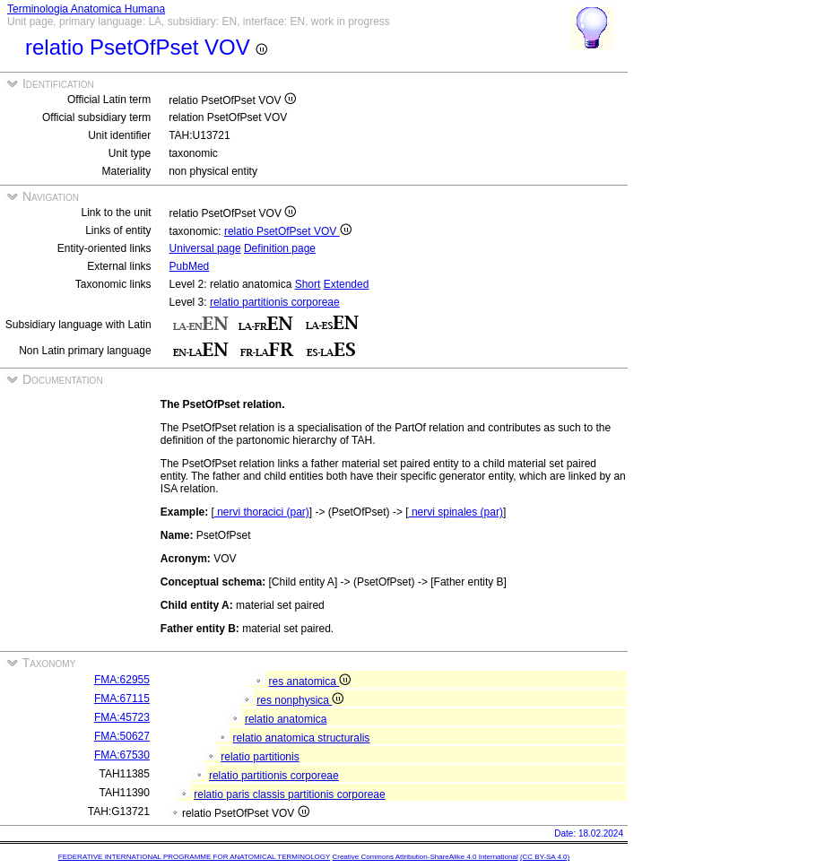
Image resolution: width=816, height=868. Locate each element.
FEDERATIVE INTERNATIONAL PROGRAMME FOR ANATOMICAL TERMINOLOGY (194, 857)
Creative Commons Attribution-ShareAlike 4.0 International (424, 857)
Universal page (205, 248)
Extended (346, 284)
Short (308, 284)
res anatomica (310, 681)
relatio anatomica (285, 719)
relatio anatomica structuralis (301, 738)
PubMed (189, 266)
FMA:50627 (122, 736)
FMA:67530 (122, 755)
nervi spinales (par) (456, 512)
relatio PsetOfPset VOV (288, 231)
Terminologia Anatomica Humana (86, 9)
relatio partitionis (260, 757)
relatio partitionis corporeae (275, 302)
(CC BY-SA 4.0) (544, 857)
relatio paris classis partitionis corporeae (289, 794)
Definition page (280, 248)
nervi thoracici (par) (261, 512)
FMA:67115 (122, 698)
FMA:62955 (122, 679)
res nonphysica (299, 700)
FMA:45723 (122, 717)
